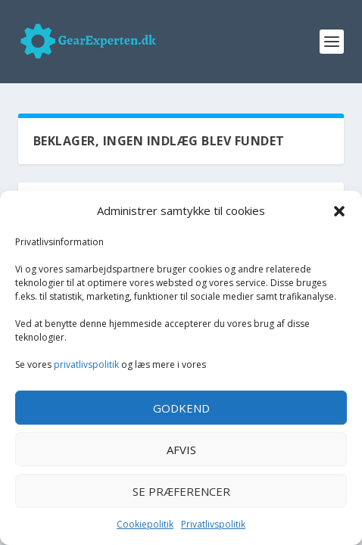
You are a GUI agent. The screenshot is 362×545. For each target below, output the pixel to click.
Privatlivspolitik (213, 524)
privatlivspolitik (86, 364)
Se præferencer (181, 491)
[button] (339, 211)
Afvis (181, 449)
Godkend (181, 408)
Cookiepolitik (145, 524)
